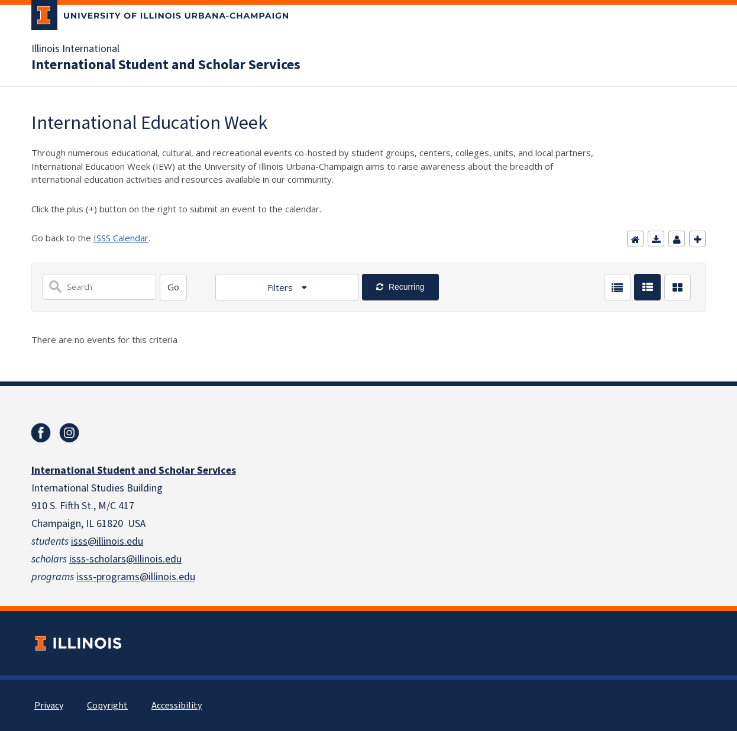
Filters (281, 287)
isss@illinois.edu (107, 541)
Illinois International (75, 49)
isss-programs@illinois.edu (135, 577)
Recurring (405, 287)
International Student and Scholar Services (165, 65)
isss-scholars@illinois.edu (125, 559)
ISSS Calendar (120, 238)
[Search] (173, 287)
